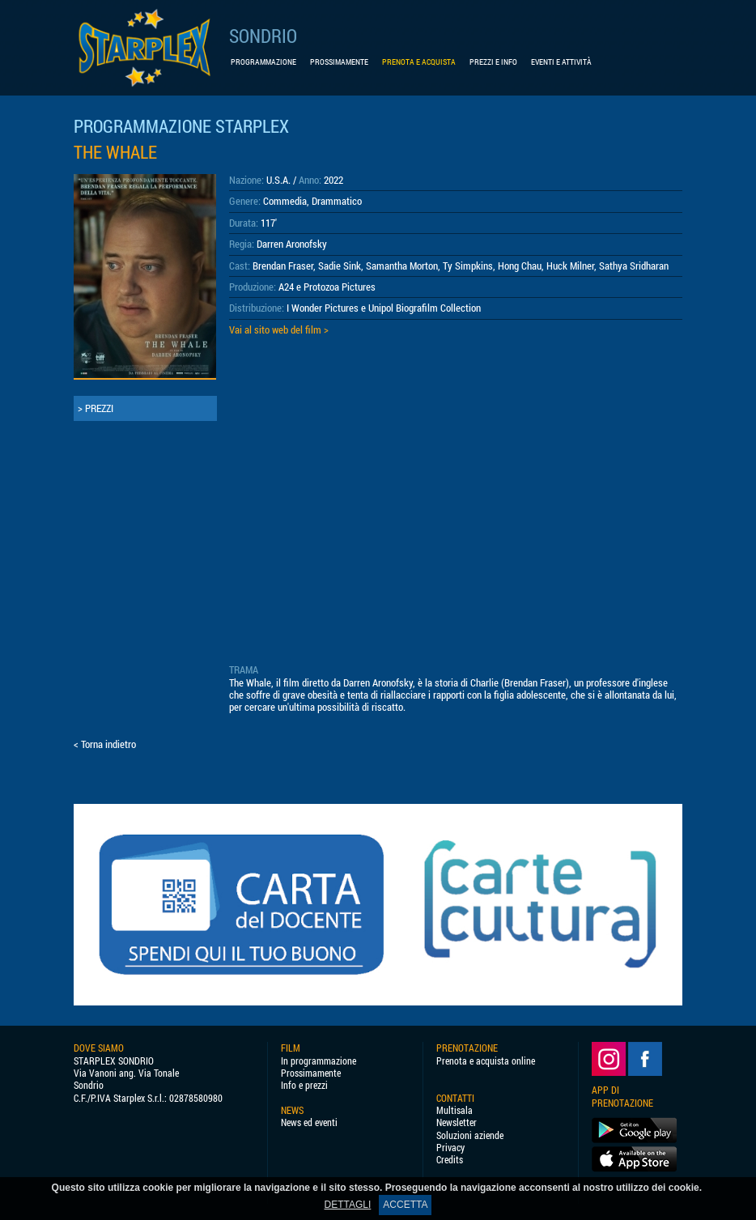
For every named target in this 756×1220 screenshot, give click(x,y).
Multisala (454, 1110)
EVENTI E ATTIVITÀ (561, 62)
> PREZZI (95, 408)
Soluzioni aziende (469, 1135)
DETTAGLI (348, 1204)
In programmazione (318, 1061)
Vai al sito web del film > (279, 329)
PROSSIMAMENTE (339, 62)
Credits (449, 1160)
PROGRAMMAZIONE (263, 62)
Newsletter (456, 1122)
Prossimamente (311, 1073)
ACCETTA (405, 1204)
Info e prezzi (304, 1085)
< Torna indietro (105, 744)
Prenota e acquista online (485, 1061)
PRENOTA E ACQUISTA (419, 62)
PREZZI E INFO (493, 62)
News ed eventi (309, 1122)
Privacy (450, 1147)
